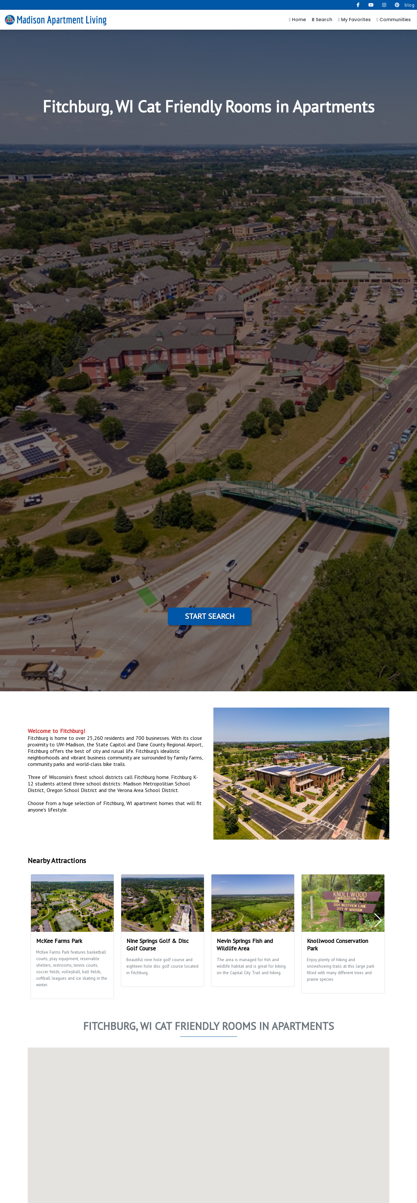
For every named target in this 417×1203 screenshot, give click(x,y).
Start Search (210, 616)
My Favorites (354, 19)
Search (322, 19)
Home (297, 19)
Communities (394, 19)
